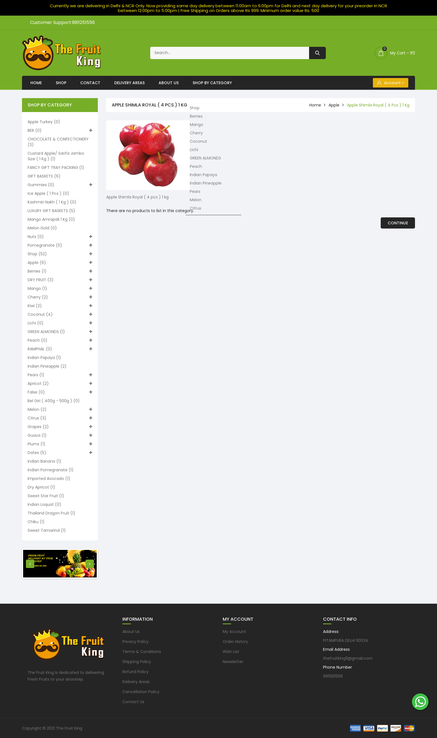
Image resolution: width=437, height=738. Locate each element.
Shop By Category (212, 83)
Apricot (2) (60, 383)
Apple (334, 105)
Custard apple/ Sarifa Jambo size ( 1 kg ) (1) (56, 156)
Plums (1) (60, 444)
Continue (398, 223)
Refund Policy (135, 671)
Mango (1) (60, 288)
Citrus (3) (60, 418)
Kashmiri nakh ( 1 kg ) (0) (52, 202)
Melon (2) (60, 409)
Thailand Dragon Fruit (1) (51, 513)
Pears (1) (60, 375)
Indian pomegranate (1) (51, 470)
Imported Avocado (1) (49, 478)
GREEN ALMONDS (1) (60, 331)
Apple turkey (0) (44, 122)
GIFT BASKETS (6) (44, 176)
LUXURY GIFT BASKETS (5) (51, 210)
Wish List (231, 651)
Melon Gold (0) (42, 228)
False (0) (60, 392)
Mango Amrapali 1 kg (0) (51, 219)
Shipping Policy (136, 661)
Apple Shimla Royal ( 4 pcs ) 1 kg (378, 105)
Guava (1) (60, 435)
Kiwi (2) (60, 306)
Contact (90, 83)
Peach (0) (60, 340)
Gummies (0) (60, 185)
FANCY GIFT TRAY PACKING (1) (56, 167)
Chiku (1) (36, 522)
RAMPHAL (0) (60, 349)
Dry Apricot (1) (41, 487)
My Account (234, 631)
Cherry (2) (60, 297)
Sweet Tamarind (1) (47, 530)
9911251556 (333, 676)
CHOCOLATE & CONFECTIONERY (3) (58, 141)
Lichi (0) (60, 323)
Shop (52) (60, 254)
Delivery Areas (129, 83)
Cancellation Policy (140, 692)
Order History (235, 641)
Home (36, 83)
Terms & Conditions (141, 651)
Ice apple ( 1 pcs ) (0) (48, 193)
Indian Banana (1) (44, 461)
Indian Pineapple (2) (47, 366)
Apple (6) (60, 262)
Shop (61, 83)
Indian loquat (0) (44, 504)
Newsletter (233, 661)
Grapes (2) (60, 426)
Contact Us (133, 702)
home (315, 105)
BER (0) (60, 130)
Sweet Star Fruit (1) (46, 496)
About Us (169, 83)
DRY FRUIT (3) (60, 280)
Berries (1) (60, 271)
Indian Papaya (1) (44, 357)
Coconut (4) (60, 314)
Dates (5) (60, 452)
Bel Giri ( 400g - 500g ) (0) (54, 401)
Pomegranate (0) (60, 245)
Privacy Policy (135, 641)
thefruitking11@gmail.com (348, 658)
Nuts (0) (60, 236)
